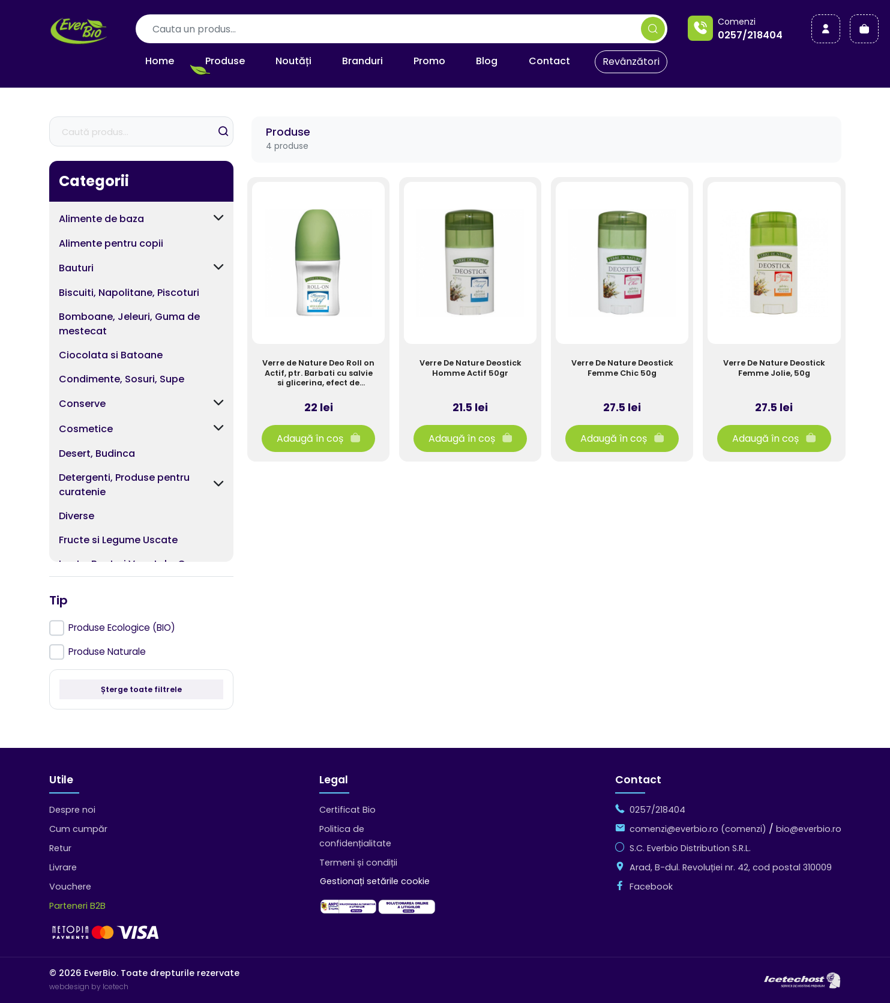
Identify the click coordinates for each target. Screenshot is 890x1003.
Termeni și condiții (358, 863)
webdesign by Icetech (88, 986)
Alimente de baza (101, 219)
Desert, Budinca (97, 453)
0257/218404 (750, 35)
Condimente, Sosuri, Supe (121, 379)
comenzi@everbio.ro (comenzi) (698, 829)
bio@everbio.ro (808, 829)
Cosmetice (86, 429)
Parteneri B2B (77, 906)
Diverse (76, 516)
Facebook (651, 887)
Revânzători (631, 61)
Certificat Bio (347, 810)
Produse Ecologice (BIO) (121, 627)
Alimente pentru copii (111, 243)
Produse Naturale (107, 651)
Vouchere (70, 887)
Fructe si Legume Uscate (118, 540)
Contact (549, 61)
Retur (60, 848)
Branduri (362, 61)
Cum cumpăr (78, 829)
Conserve (82, 404)
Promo (429, 61)
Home (159, 61)
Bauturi (76, 268)
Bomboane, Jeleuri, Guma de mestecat (129, 324)
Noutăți (293, 61)
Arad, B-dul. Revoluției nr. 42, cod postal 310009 (731, 867)
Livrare (63, 867)
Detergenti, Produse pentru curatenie (124, 485)
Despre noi (72, 810)
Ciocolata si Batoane (111, 355)
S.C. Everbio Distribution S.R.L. (690, 848)
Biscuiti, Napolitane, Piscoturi (129, 293)
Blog (487, 61)
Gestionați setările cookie (375, 881)
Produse (225, 61)
